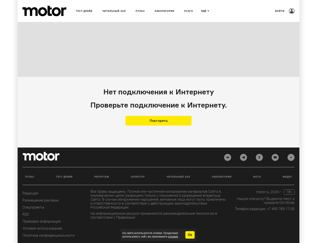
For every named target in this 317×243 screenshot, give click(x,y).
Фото (257, 177)
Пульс (29, 177)
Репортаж (101, 177)
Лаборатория (222, 177)
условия (173, 236)
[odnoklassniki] (259, 157)
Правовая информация (41, 221)
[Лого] (44, 11)
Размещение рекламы (40, 200)
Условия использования (42, 228)
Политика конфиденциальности (48, 235)
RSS (25, 214)
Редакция (30, 193)
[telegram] (243, 157)
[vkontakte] (227, 157)
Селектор (138, 177)
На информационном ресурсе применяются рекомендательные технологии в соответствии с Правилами (153, 215)
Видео (287, 177)
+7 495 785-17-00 (281, 209)
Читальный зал (178, 177)
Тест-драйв (64, 177)
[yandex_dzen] (291, 157)
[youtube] (275, 157)
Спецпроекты (33, 207)
